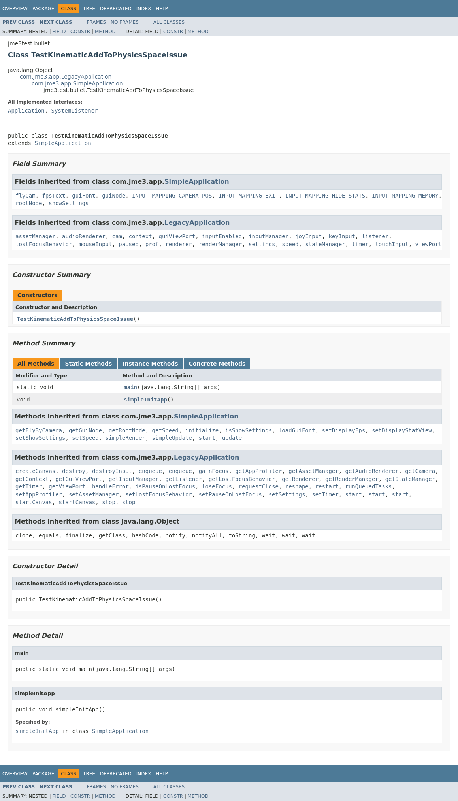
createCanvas (35, 471)
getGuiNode (85, 430)
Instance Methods (150, 363)
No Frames (125, 22)
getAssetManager (313, 471)
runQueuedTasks (368, 486)
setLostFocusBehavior (158, 494)
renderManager (220, 244)
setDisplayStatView (402, 430)
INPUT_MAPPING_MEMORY (405, 195)
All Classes (169, 22)
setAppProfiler (38, 494)
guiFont (83, 195)
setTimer (325, 494)
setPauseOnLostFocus (230, 494)
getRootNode (127, 430)
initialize (202, 430)
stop (108, 502)
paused (129, 244)
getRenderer (300, 479)
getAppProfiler (258, 471)
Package (43, 8)
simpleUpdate (172, 438)
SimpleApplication (62, 143)
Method (105, 31)
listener (375, 236)
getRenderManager (352, 479)
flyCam (25, 195)
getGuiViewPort (78, 479)
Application (26, 110)
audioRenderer (84, 236)
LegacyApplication (197, 222)
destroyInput (112, 471)
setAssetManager (94, 494)
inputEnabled (222, 236)
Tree (89, 8)
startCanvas (33, 502)
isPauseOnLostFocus (165, 486)
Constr (80, 31)
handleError (110, 486)
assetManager (35, 236)
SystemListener (74, 110)
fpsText (53, 195)
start (207, 438)
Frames (96, 22)
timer (360, 244)
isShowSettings (248, 430)
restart (327, 486)
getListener (183, 479)
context (140, 236)
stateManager (325, 244)
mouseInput (95, 244)
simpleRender (125, 438)
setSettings (287, 494)
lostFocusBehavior (43, 244)
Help (162, 8)
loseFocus (217, 486)
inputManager (268, 236)
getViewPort (67, 486)
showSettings (69, 203)
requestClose (259, 486)
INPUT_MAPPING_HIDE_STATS (325, 195)
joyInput (308, 236)
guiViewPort (176, 236)
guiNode (113, 195)
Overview (15, 8)
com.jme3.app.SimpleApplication (77, 83)
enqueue (150, 471)
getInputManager (133, 479)
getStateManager (410, 479)
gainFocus (214, 471)
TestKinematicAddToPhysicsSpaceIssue (75, 319)
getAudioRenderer (372, 471)
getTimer (28, 486)
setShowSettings (40, 438)
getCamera (420, 471)
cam (117, 236)
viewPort (428, 244)
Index (143, 8)
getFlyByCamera (38, 430)
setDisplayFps (344, 430)
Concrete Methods (217, 363)
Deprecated (116, 8)
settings (262, 244)
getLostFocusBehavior (242, 479)
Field (59, 31)
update (232, 438)
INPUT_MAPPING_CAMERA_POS (172, 195)
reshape (297, 486)
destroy (73, 471)
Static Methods (88, 363)
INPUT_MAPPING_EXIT (249, 195)
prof (152, 244)
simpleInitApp (145, 399)
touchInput (391, 244)
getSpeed (165, 430)
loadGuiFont (297, 430)
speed (290, 244)
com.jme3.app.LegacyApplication (66, 77)
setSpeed (85, 438)
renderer (178, 244)
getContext (32, 479)
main (130, 387)
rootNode (28, 203)
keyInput (341, 236)
